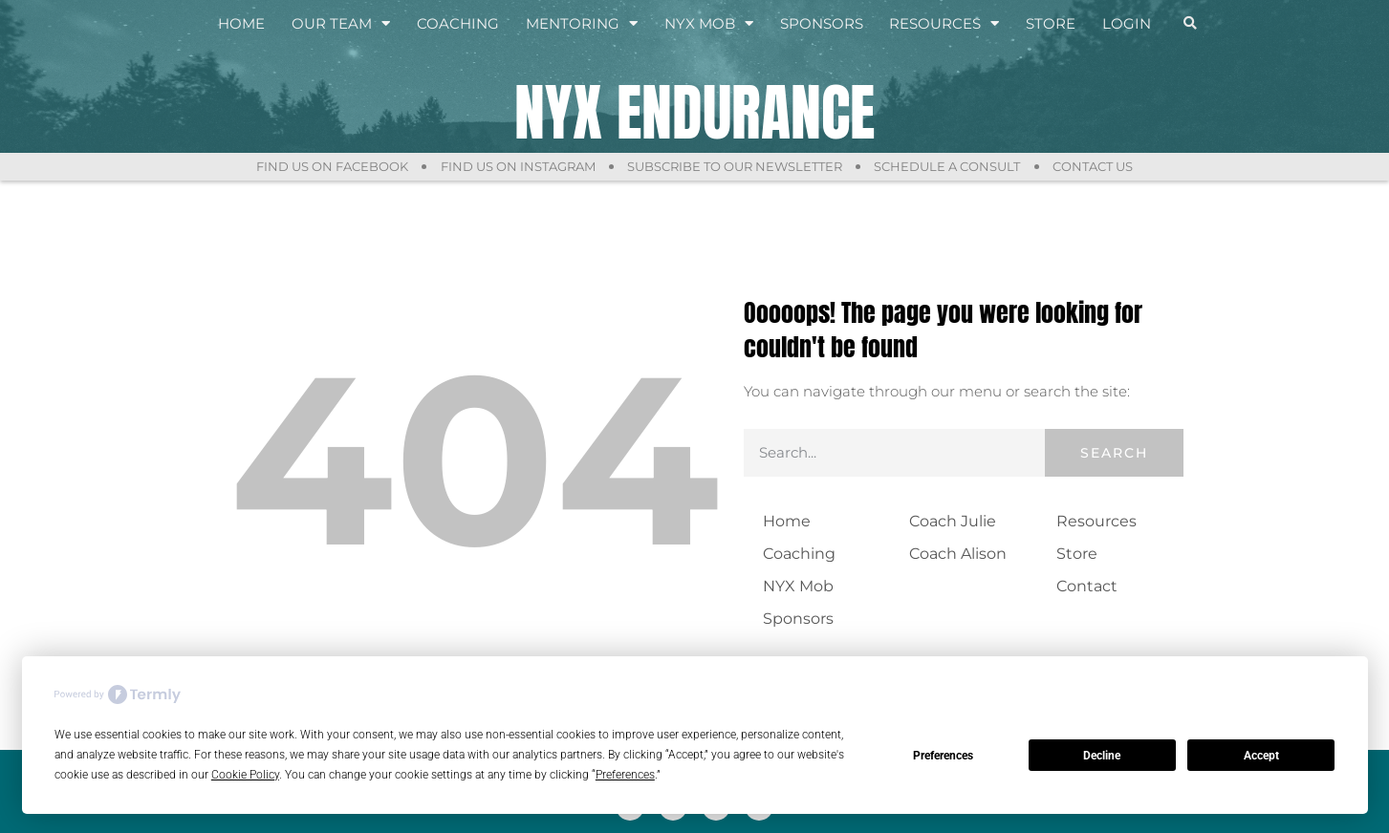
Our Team (341, 24)
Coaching (458, 23)
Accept (1261, 755)
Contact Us (1095, 166)
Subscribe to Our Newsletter (734, 166)
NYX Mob (708, 24)
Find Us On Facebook (329, 166)
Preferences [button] (625, 774)
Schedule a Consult (949, 166)
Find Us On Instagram (516, 166)
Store (1050, 23)
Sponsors (821, 23)
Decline (1101, 755)
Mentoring (582, 24)
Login (1126, 23)
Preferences (943, 755)
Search (1114, 452)
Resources (944, 24)
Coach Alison (958, 554)
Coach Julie (952, 521)
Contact (1087, 586)
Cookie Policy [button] (245, 774)
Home (241, 23)
